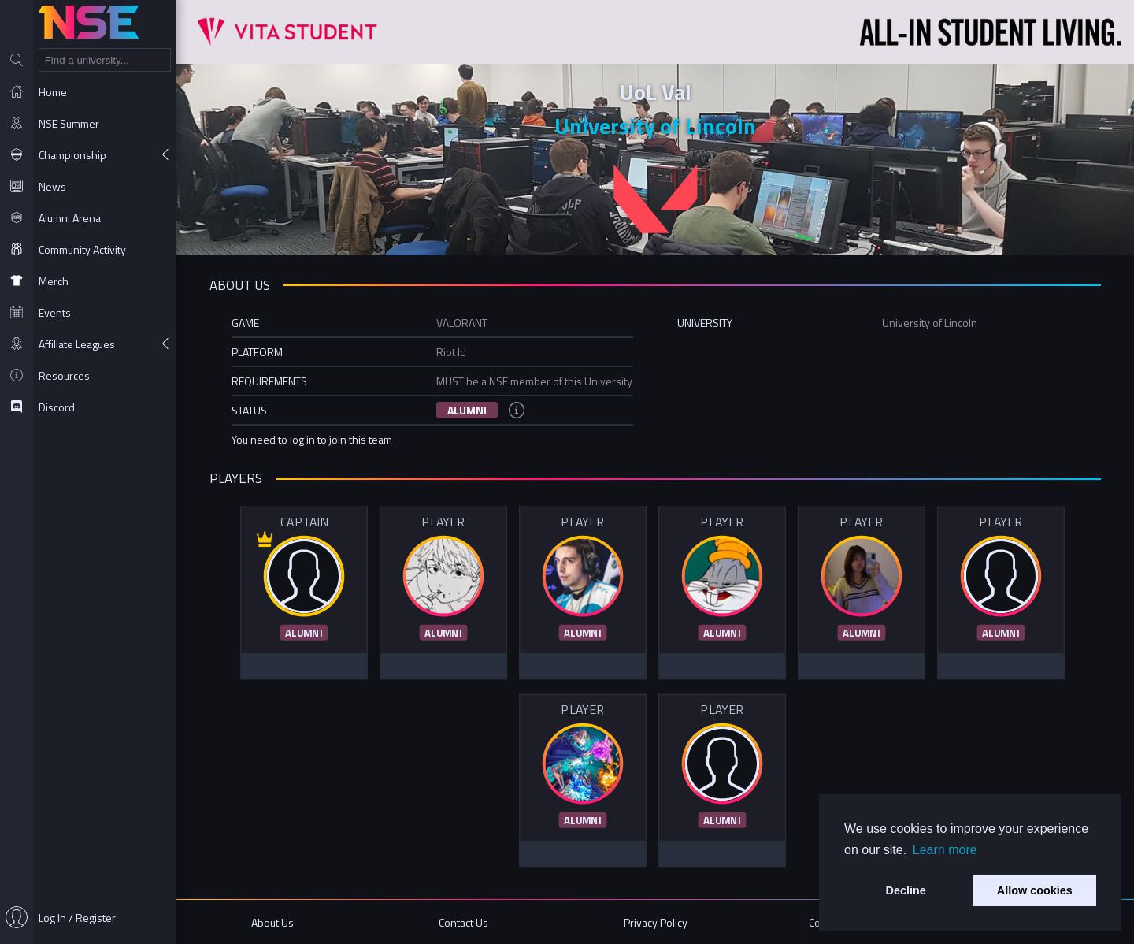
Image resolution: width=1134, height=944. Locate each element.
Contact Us (463, 922)
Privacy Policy (655, 922)
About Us (272, 922)
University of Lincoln (655, 126)
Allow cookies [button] (1035, 890)
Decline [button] (906, 890)
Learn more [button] (945, 850)
